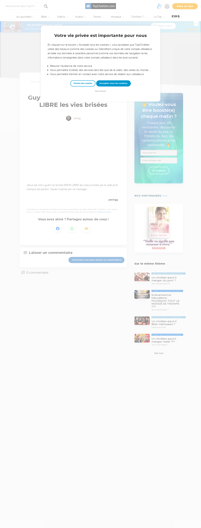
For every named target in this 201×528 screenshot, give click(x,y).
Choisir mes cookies (83, 83)
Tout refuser (100, 91)
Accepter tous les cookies (113, 83)
